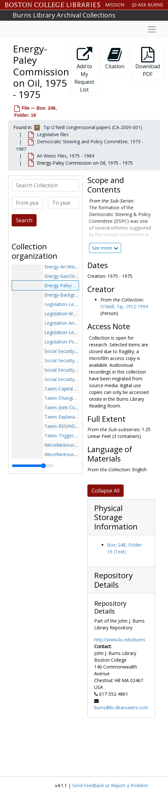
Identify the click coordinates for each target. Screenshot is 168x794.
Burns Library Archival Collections (64, 15)
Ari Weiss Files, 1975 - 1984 (65, 156)
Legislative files (53, 134)
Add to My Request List (84, 70)
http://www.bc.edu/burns (119, 639)
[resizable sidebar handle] (32, 465)
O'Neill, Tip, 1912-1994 (124, 306)
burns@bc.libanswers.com (121, 707)
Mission (114, 5)
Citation (114, 58)
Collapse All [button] (105, 490)
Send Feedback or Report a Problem (110, 785)
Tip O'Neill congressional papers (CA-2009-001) (92, 127)
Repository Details (113, 580)
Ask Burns (147, 5)
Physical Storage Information (116, 517)
